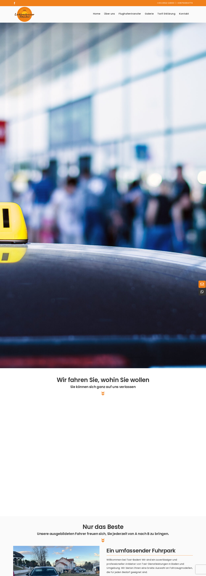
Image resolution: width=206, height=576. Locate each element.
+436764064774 (184, 2)
